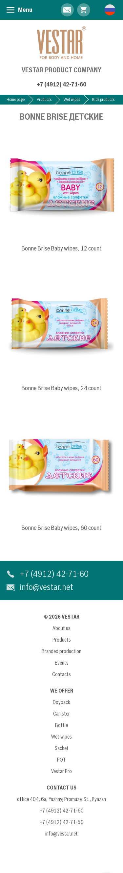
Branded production (61, 651)
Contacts (61, 674)
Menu (25, 9)
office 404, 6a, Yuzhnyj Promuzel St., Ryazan (61, 799)
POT (61, 759)
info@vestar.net (46, 586)
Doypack (61, 702)
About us (61, 628)
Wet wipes (72, 99)
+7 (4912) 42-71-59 (62, 822)
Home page (16, 99)
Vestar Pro (61, 771)
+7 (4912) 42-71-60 (61, 84)
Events (62, 662)
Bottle (61, 725)
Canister (61, 713)
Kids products (103, 99)
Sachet (62, 748)
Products (44, 99)
